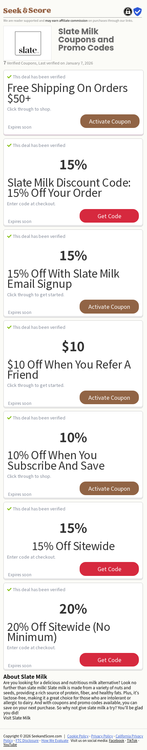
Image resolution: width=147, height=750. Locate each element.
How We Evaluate (54, 740)
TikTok (132, 740)
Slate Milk (21, 717)
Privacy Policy (102, 735)
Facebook (116, 740)
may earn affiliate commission (66, 20)
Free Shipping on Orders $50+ (67, 92)
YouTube (10, 744)
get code (109, 216)
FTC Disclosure (27, 740)
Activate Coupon (110, 121)
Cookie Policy (78, 735)
